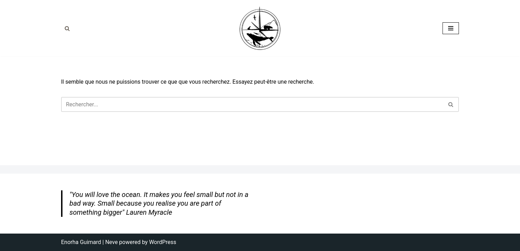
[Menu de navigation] (451, 28)
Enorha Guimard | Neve (89, 242)
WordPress (162, 242)
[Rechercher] (67, 28)
